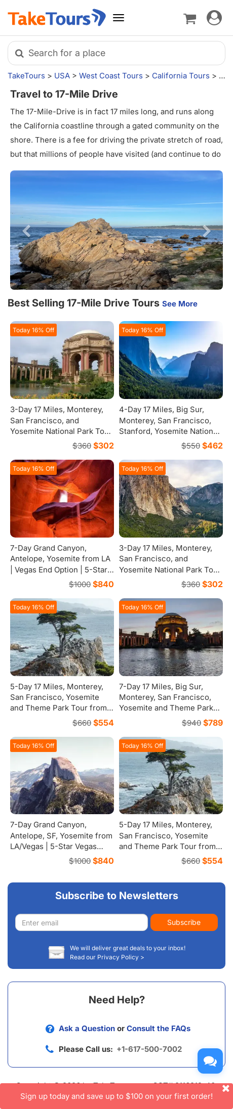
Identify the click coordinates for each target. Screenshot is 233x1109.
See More (180, 303)
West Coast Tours (111, 75)
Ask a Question (87, 1028)
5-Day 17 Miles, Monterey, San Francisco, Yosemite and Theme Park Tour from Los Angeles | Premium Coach (167, 846)
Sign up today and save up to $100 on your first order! (126, 1092)
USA (62, 75)
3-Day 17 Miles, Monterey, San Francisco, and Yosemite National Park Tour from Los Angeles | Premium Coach (61, 431)
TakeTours (26, 75)
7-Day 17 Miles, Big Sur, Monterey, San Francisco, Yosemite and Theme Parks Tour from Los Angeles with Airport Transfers (168, 708)
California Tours (181, 75)
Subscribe (184, 922)
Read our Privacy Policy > (107, 957)
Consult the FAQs (158, 1028)
